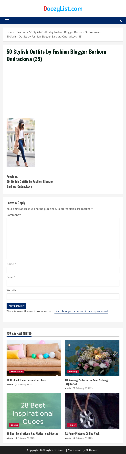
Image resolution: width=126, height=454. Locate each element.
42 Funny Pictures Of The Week (82, 433)
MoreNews (74, 450)
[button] (6, 20)
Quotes (14, 425)
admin (10, 384)
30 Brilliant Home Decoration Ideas (26, 380)
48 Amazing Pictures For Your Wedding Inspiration (86, 382)
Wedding (73, 371)
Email (11, 277)
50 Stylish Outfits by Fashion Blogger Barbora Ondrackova (35, 181)
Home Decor (17, 371)
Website (11, 290)
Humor (72, 425)
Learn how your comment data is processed (81, 311)
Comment (14, 215)
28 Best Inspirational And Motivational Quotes (32, 433)
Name (11, 264)
